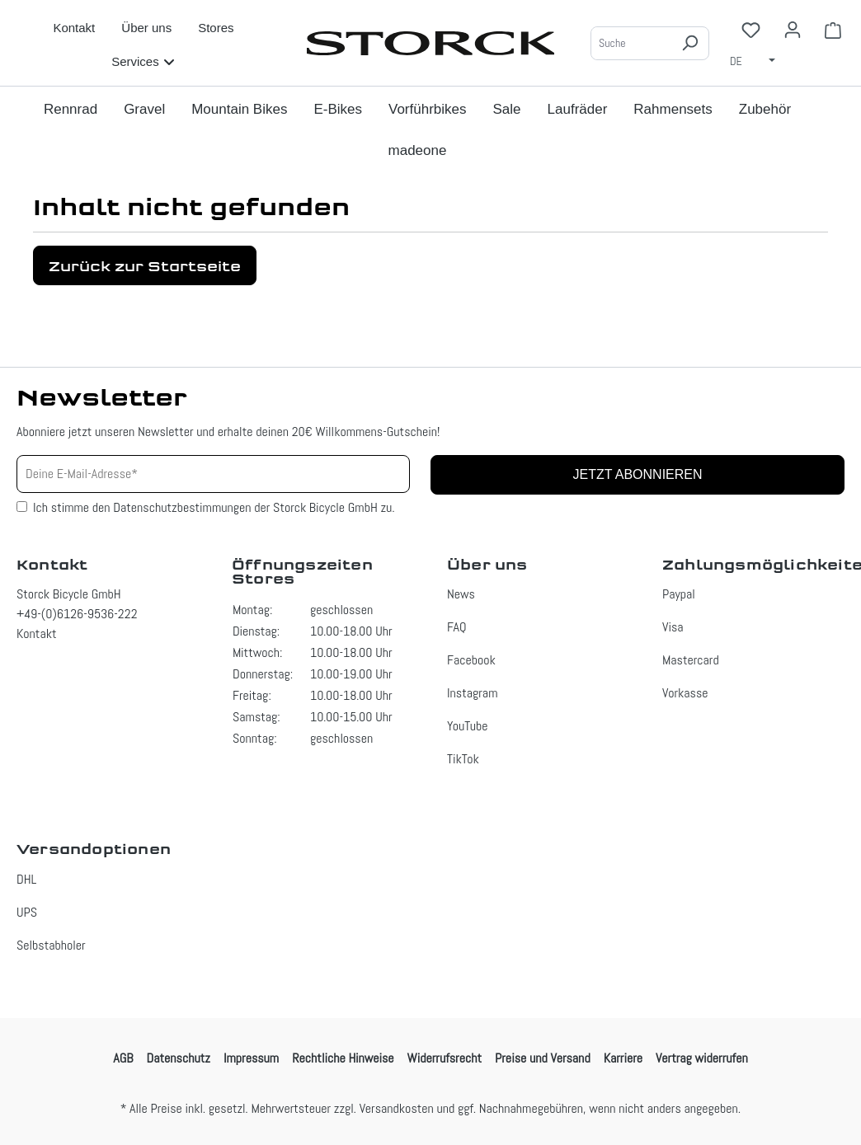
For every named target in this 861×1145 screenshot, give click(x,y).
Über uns (146, 28)
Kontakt (74, 28)
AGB (123, 1058)
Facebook (471, 660)
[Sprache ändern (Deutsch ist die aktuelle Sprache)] (758, 60)
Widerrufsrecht (444, 1058)
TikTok (463, 758)
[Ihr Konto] (792, 29)
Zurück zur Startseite (145, 265)
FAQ (457, 627)
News (461, 594)
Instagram (472, 693)
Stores (215, 28)
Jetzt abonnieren (637, 474)
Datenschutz (178, 1058)
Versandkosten (397, 1108)
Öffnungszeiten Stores (302, 571)
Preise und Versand (542, 1058)
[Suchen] (689, 43)
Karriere (623, 1058)
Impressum (251, 1058)
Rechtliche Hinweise (342, 1058)
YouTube (467, 725)
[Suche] (631, 43)
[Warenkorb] (833, 29)
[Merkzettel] (751, 30)
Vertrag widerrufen (702, 1058)
